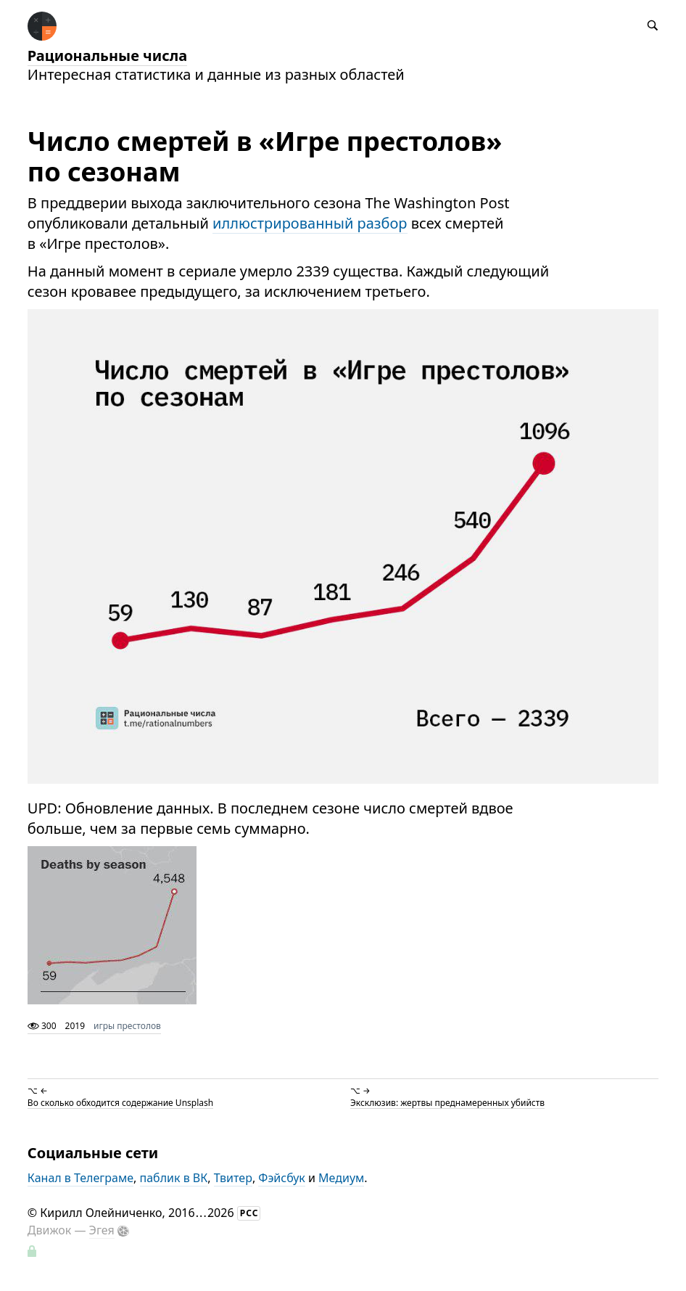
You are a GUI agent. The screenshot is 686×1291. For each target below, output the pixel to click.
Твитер (233, 1178)
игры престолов (127, 1026)
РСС (249, 1213)
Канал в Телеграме (80, 1178)
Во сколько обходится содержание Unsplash (120, 1102)
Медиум (341, 1178)
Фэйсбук (281, 1178)
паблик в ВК (174, 1178)
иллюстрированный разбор (309, 223)
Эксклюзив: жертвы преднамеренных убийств (447, 1102)
